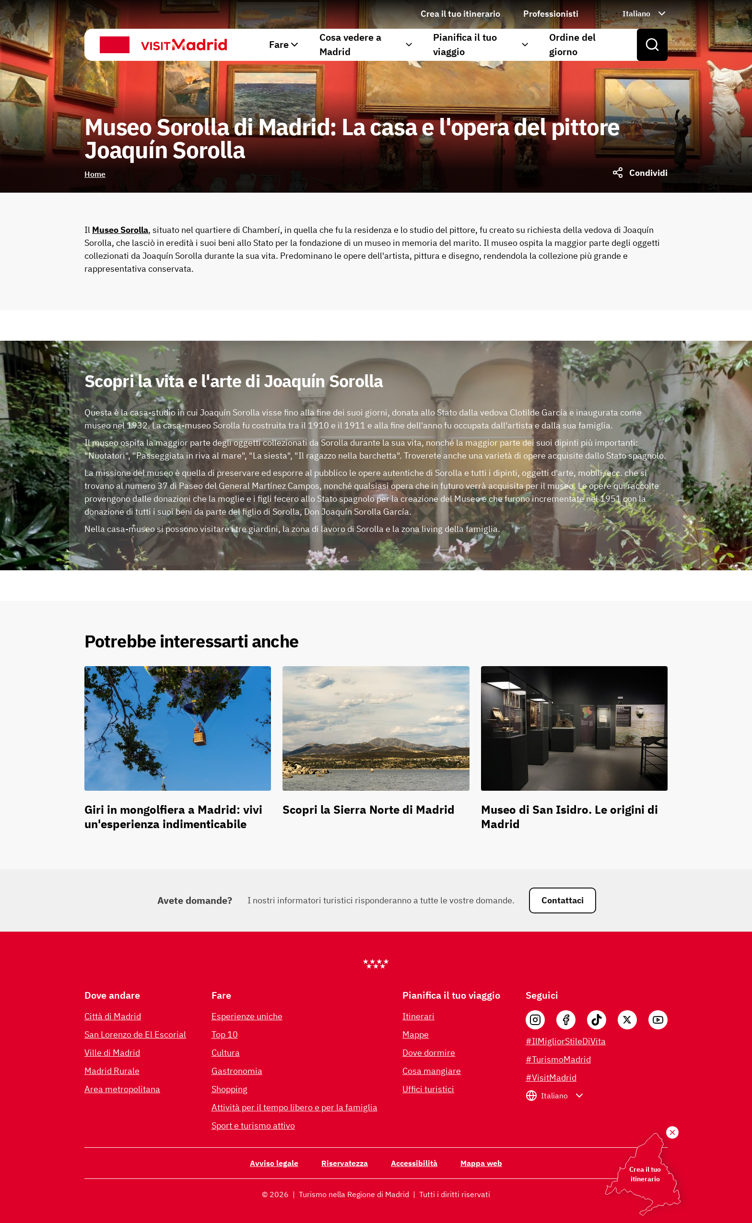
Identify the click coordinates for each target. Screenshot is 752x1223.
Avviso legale (274, 1163)
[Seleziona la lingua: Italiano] (634, 13)
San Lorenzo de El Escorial (135, 1034)
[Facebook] (566, 1020)
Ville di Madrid (112, 1052)
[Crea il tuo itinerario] (672, 1132)
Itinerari (418, 1016)
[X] (627, 1020)
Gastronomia (237, 1070)
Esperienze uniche (247, 1016)
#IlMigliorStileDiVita (566, 1041)
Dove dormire (428, 1052)
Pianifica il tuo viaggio (481, 44)
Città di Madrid (112, 1016)
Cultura (226, 1052)
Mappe (415, 1034)
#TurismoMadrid (558, 1059)
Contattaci (562, 900)
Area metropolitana (122, 1089)
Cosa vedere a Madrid (366, 44)
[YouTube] (658, 1020)
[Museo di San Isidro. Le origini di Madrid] (574, 752)
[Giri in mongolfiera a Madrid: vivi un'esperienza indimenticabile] (177, 752)
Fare (284, 44)
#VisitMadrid (551, 1077)
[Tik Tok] (596, 1020)
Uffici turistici (428, 1089)
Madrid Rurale (112, 1070)
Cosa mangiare (431, 1070)
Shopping (229, 1089)
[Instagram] (535, 1020)
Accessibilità (414, 1163)
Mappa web (481, 1163)
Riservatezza (344, 1163)
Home (95, 174)
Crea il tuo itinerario (460, 13)
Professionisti (550, 13)
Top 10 (225, 1034)
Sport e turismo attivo (253, 1125)
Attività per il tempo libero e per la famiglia (294, 1107)
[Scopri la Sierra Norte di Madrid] (375, 752)
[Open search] (652, 45)
